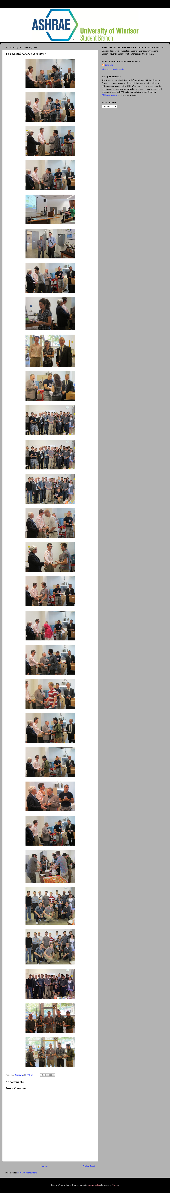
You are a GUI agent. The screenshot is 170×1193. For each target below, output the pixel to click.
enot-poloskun (94, 1185)
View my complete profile (113, 69)
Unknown (109, 65)
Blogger (115, 1185)
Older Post (89, 1166)
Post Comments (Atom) (27, 1173)
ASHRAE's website (109, 95)
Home (44, 1166)
